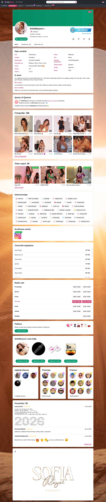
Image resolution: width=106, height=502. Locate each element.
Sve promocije (30, 5)
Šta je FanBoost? (86, 33)
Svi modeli (4, 5)
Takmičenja (39, 5)
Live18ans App (48, 5)
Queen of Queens (52, 100)
